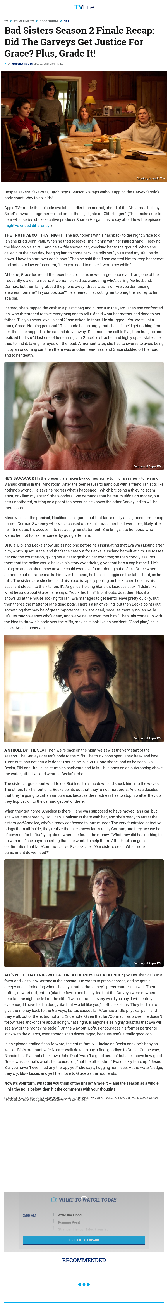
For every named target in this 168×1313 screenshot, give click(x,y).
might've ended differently (27, 225)
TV (6, 21)
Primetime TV (24, 21)
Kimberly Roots (22, 64)
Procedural (49, 21)
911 (66, 21)
